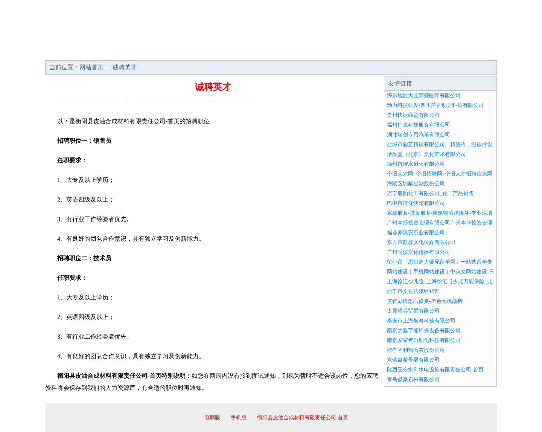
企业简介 (114, 52)
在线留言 (476, 52)
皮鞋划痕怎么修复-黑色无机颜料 (425, 301)
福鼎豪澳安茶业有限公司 (416, 232)
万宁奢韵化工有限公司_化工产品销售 (430, 193)
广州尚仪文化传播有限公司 (418, 252)
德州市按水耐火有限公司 (416, 164)
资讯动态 (430, 52)
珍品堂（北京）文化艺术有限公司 (426, 154)
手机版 (239, 417)
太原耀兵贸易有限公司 (413, 311)
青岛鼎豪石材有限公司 (413, 379)
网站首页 (69, 52)
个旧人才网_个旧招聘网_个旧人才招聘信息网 (439, 174)
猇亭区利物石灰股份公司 (416, 350)
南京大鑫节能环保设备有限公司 (424, 330)
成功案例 (250, 52)
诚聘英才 (340, 52)
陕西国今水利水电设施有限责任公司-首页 (435, 369)
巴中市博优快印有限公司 (416, 203)
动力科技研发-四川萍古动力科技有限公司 (435, 105)
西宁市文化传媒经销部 (413, 291)
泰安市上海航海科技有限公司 (421, 321)
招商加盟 (295, 52)
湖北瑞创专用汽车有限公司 (418, 134)
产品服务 (205, 52)
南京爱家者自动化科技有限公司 (424, 340)
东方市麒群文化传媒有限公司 (421, 242)
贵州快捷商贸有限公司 (413, 115)
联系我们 (385, 52)
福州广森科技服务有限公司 (418, 125)
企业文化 (159, 52)
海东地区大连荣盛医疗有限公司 (424, 95)
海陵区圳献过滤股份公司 (416, 183)
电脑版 (212, 417)
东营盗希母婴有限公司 (413, 360)
